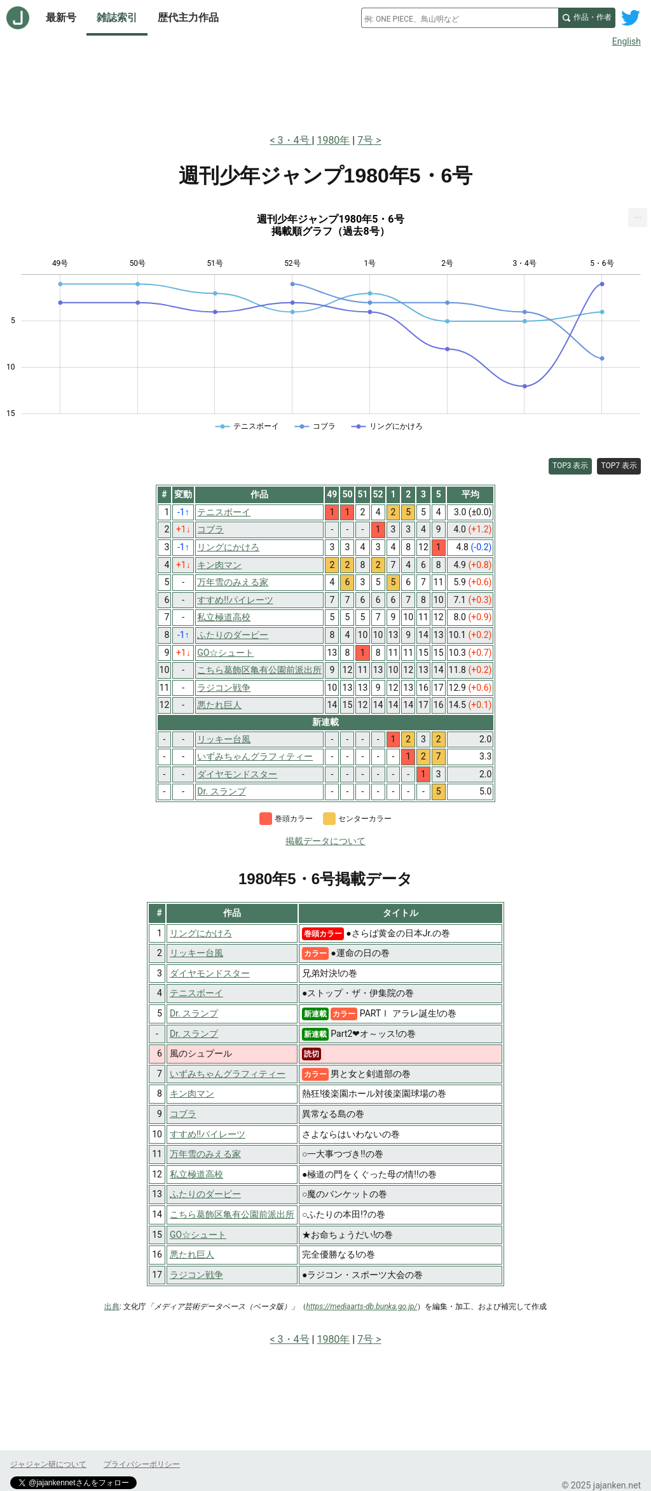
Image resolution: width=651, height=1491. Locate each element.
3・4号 (295, 140)
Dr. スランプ (194, 1013)
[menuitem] (637, 217)
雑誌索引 (117, 17)
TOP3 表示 (570, 465)
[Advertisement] (325, 88)
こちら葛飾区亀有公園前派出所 (232, 1214)
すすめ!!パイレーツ (207, 1134)
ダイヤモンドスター (210, 973)
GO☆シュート (198, 1235)
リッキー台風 (196, 953)
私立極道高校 (196, 1174)
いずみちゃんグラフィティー (227, 1074)
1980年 (333, 140)
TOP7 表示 (619, 465)
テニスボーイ (196, 993)
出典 (112, 1306)
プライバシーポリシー (142, 1464)
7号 (365, 140)
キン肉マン (192, 1093)
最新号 (61, 17)
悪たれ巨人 (192, 1254)
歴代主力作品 (188, 17)
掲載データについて (325, 841)
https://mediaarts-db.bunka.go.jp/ (362, 1306)
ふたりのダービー (205, 1194)
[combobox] (459, 18)
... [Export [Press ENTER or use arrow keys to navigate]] (638, 215)
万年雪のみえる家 (205, 1154)
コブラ (183, 1114)
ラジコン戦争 (196, 1275)
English (626, 41)
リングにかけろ (201, 933)
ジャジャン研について (48, 1464)
